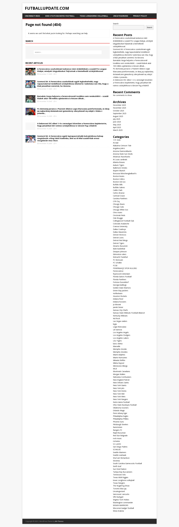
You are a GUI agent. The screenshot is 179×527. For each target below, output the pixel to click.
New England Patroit (121, 380)
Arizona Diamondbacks (122, 151)
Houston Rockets (120, 296)
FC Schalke (117, 262)
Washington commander (123, 502)
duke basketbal (119, 248)
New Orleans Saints (121, 382)
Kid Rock (116, 318)
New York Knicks (119, 391)
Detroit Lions (118, 237)
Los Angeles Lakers (121, 338)
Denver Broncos (119, 235)
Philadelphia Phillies (121, 419)
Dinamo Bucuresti (120, 246)
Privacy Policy (140, 16)
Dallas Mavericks (120, 232)
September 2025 (119, 113)
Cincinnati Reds (32, 16)
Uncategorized (120, 16)
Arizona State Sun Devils (123, 154)
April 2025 (117, 127)
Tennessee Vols (119, 474)
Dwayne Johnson (120, 251)
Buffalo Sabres (119, 187)
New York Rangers (120, 399)
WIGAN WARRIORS (120, 505)
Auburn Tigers (118, 165)
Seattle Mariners (119, 452)
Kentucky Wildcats (120, 316)
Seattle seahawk (119, 455)
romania (116, 441)
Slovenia (116, 460)
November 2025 (119, 108)
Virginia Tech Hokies (121, 499)
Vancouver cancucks (121, 494)
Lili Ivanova (117, 329)
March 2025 (118, 130)
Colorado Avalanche (121, 223)
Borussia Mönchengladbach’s (124, 173)
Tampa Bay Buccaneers (122, 472)
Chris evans (117, 212)
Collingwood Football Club (123, 221)
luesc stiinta (117, 343)
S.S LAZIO (117, 444)
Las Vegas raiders (120, 321)
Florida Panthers (119, 279)
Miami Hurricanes (120, 357)
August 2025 (118, 116)
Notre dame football (121, 402)
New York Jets (118, 388)
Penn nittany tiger (120, 413)
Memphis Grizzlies (120, 352)
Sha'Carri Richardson (121, 458)
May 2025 (117, 124)
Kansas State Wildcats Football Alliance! (129, 313)
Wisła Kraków (118, 511)
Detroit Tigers (118, 243)
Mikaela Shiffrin (119, 360)
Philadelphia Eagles (120, 416)
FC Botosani (118, 260)
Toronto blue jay (119, 488)
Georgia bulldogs (120, 285)
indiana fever (118, 299)
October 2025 (118, 110)
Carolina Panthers (120, 198)
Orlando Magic (119, 410)
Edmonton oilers (119, 254)
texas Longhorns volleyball (94, 16)
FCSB (115, 265)
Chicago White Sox (120, 210)
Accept (115, 142)
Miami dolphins (119, 354)
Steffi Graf (117, 466)
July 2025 (116, 119)
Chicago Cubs (118, 207)
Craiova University (120, 226)
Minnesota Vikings (120, 366)
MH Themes (59, 521)
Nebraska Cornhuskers (122, 377)
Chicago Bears (119, 204)
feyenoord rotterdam (121, 274)
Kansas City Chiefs (120, 310)
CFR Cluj (116, 201)
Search (115, 23)
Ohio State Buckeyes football (60, 16)
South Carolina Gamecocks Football (127, 463)
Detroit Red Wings (120, 240)
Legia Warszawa (119, 327)
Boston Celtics (119, 179)
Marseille (116, 346)
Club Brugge (118, 218)
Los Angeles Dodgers (121, 335)
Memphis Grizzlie (120, 349)
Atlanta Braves (119, 162)
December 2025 (119, 105)
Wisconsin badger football (123, 508)
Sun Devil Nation (119, 469)
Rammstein (117, 427)
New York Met (119, 394)
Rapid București (119, 433)
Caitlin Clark (117, 190)
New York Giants (119, 385)
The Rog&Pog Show (121, 486)
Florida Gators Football (122, 276)
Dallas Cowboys (119, 229)
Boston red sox (119, 182)
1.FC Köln (117, 140)
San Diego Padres (120, 447)
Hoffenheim (117, 293)
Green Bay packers (120, 290)
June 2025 (117, 122)
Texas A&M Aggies (120, 477)
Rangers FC (117, 430)
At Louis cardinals (120, 159)
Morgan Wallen (119, 374)
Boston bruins (118, 176)
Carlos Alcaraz (118, 193)
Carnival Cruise (119, 196)
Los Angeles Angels (121, 332)
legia (115, 324)
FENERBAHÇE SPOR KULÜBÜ (125, 268)
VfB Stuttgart (118, 497)
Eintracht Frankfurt (120, 257)
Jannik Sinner (118, 307)
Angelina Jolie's (119, 148)
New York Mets (119, 396)
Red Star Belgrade (120, 435)
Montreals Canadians (121, 371)
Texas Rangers (119, 483)
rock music (117, 438)
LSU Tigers (117, 341)
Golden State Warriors (122, 288)
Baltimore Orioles (120, 168)
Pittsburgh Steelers (120, 424)
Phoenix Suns (118, 422)
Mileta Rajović (118, 363)
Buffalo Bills (118, 184)
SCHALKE (117, 449)
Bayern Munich (119, 170)
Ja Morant (117, 304)
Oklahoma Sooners (121, 408)
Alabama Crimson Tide (122, 145)
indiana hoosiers (119, 302)
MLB (115, 368)
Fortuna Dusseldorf (121, 282)
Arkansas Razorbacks (121, 156)
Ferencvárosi (118, 271)
